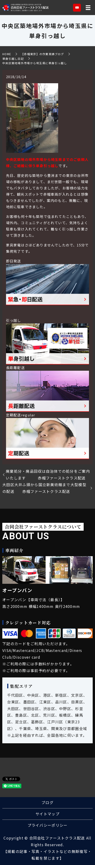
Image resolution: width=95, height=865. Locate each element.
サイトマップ (47, 814)
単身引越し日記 (13, 59)
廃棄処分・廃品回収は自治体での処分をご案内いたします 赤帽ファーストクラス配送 (48, 474)
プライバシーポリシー (48, 825)
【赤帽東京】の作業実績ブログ (42, 54)
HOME (6, 54)
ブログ (47, 802)
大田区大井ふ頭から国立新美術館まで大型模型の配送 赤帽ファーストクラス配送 (44, 488)
